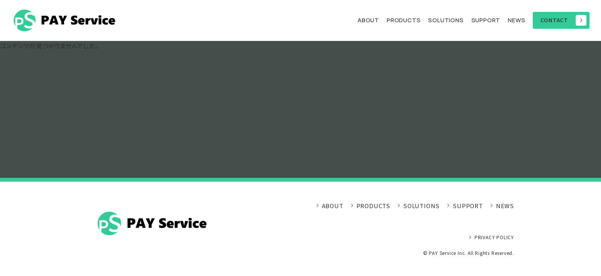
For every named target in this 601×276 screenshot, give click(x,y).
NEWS (516, 20)
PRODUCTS (403, 20)
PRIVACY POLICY (494, 237)
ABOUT (368, 20)
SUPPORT (486, 20)
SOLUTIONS (421, 206)
